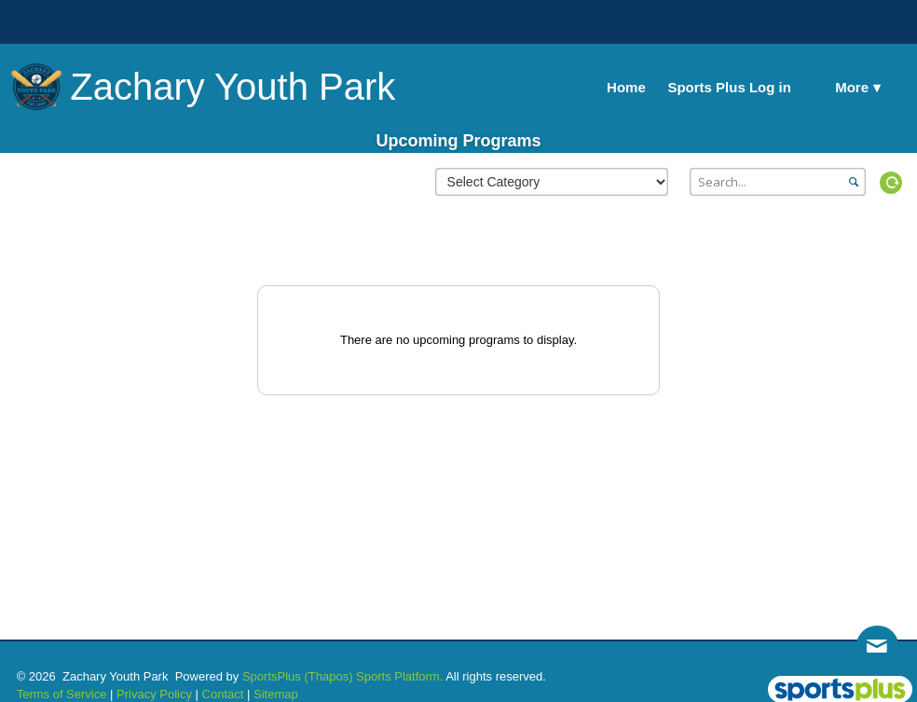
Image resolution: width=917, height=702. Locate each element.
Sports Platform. (399, 676)
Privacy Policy (154, 694)
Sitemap (275, 694)
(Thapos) (328, 676)
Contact (223, 694)
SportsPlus (271, 676)
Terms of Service (62, 694)
